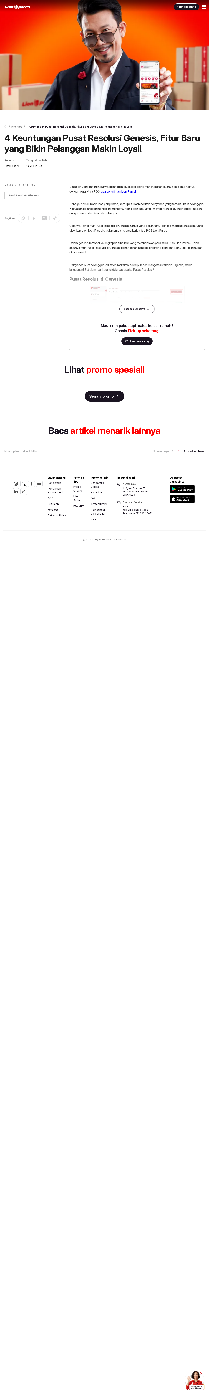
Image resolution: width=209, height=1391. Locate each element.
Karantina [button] (96, 493)
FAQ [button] (93, 498)
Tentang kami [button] (99, 504)
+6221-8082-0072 (142, 514)
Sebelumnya (164, 451)
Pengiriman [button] (54, 483)
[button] (182, 489)
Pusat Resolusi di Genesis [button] (24, 195)
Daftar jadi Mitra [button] (57, 516)
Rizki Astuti (11, 166)
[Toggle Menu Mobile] (197, 7)
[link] (25, 7)
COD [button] (50, 498)
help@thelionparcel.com (136, 510)
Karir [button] (93, 520)
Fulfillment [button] (53, 504)
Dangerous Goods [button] (97, 485)
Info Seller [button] (76, 499)
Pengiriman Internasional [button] (55, 491)
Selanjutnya (193, 451)
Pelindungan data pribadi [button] (98, 512)
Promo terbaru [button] (77, 489)
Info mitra (16, 126)
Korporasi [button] (53, 510)
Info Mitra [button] (78, 506)
